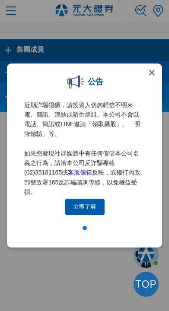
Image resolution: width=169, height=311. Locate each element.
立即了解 (84, 206)
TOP (146, 284)
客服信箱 (80, 172)
